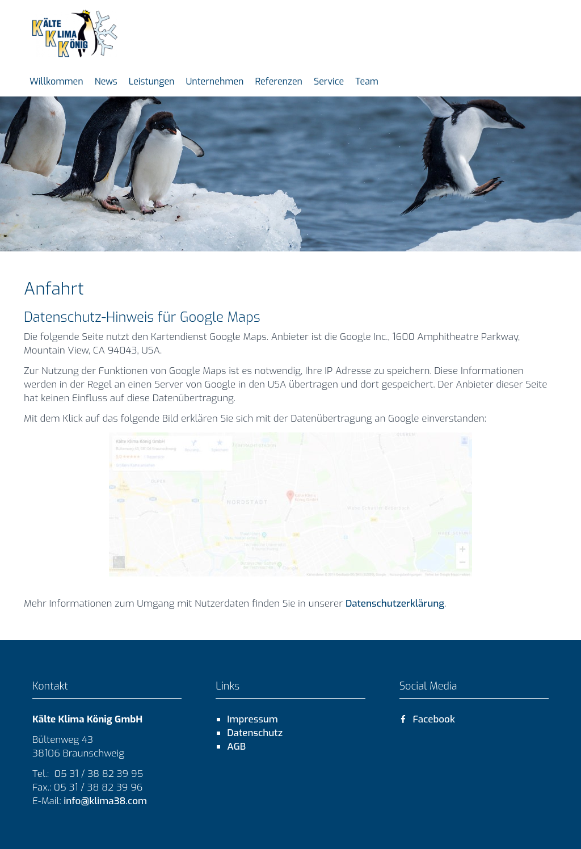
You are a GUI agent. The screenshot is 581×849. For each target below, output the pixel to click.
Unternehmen (214, 81)
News (106, 81)
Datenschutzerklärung (395, 603)
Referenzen (278, 81)
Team (366, 81)
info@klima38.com (104, 801)
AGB (236, 746)
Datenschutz (255, 732)
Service (329, 81)
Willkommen (56, 81)
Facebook (427, 719)
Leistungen (152, 81)
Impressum (252, 719)
